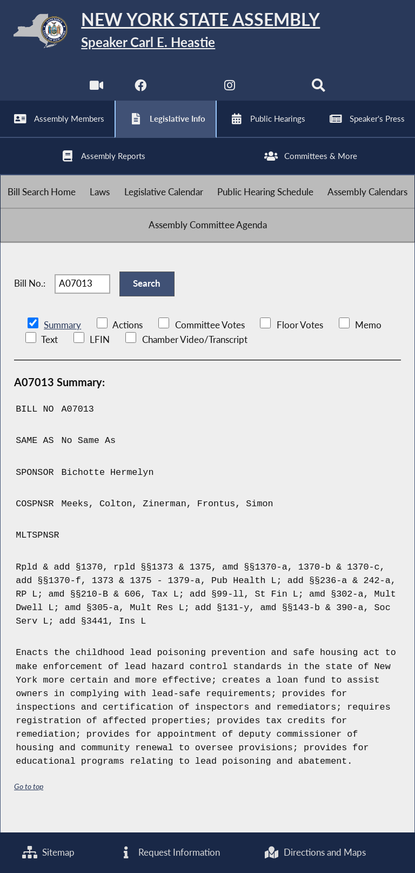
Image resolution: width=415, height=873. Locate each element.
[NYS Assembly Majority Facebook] (140, 92)
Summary (62, 337)
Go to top (28, 799)
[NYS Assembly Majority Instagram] (230, 92)
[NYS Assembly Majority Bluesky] (275, 92)
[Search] (319, 92)
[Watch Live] (96, 92)
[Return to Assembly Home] (207, 32)
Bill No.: (29, 295)
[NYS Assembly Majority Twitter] (185, 92)
